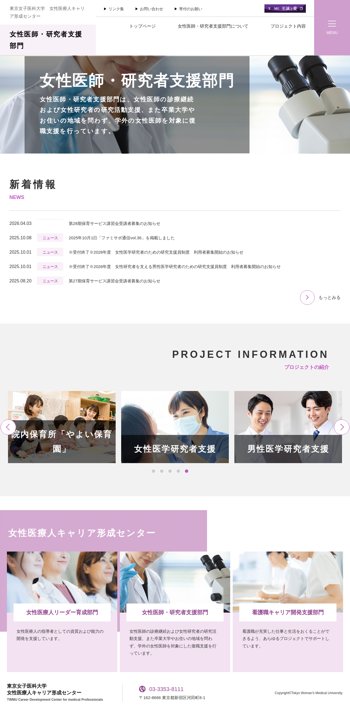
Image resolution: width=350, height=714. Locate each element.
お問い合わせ (151, 9)
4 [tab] (178, 471)
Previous (8, 427)
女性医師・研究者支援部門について (213, 26)
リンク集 (116, 9)
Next (341, 427)
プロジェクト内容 (288, 26)
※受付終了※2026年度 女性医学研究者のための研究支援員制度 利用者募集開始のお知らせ (156, 252)
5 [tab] (186, 471)
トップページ (142, 26)
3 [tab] (170, 471)
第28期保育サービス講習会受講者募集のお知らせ (114, 223)
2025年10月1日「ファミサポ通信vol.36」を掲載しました (121, 237)
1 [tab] (153, 471)
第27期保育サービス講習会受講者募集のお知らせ (114, 281)
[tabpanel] (62, 427)
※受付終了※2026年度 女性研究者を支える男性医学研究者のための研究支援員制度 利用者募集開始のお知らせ (175, 266)
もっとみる (330, 297)
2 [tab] (162, 471)
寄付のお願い (190, 9)
